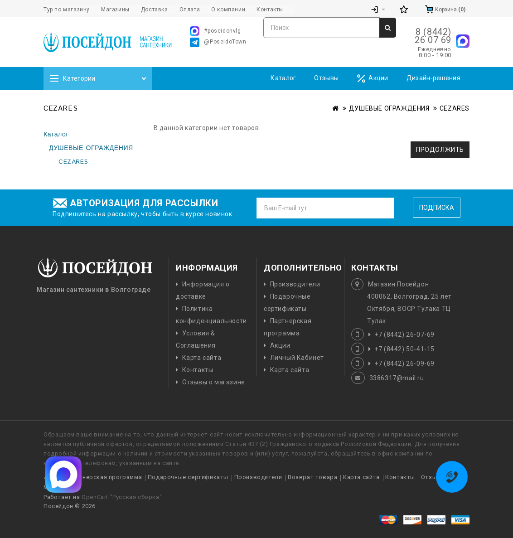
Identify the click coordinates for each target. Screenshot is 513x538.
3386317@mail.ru (396, 378)
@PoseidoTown (218, 42)
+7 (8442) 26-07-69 (404, 334)
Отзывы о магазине (213, 382)
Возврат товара (312, 477)
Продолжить (440, 149)
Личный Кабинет (297, 357)
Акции (372, 78)
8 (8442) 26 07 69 (433, 36)
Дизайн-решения (433, 78)
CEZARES (454, 108)
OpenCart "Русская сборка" (122, 497)
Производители (295, 284)
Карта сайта (202, 357)
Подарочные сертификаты (188, 477)
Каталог (283, 78)
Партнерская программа (105, 477)
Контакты (197, 369)
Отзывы (326, 78)
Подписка (436, 207)
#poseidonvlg (215, 31)
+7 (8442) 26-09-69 (404, 363)
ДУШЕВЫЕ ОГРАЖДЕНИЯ (389, 108)
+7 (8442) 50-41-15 (404, 349)
